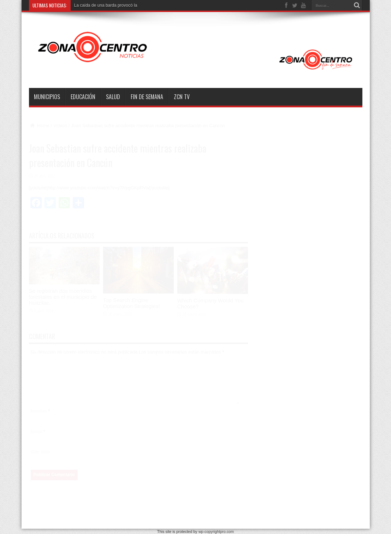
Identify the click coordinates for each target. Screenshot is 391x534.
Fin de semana (147, 97)
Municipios (47, 97)
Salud (113, 97)
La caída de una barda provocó (103, 5)
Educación (83, 97)
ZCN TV (182, 97)
